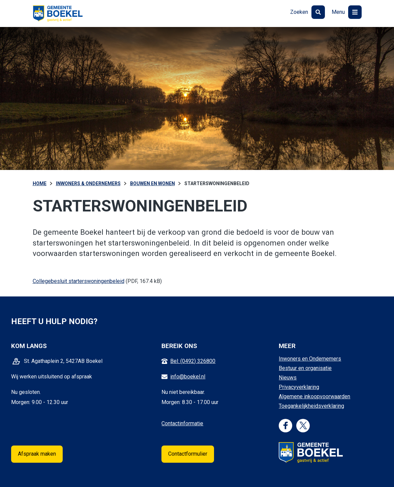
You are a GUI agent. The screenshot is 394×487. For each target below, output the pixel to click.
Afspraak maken (37, 454)
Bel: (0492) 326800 (192, 361)
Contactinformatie (182, 423)
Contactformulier (187, 454)
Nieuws (288, 377)
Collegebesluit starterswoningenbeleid (78, 281)
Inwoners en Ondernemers (310, 358)
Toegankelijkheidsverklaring (311, 406)
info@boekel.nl (187, 376)
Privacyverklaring (299, 387)
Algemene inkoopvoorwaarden (314, 396)
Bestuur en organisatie (305, 368)
